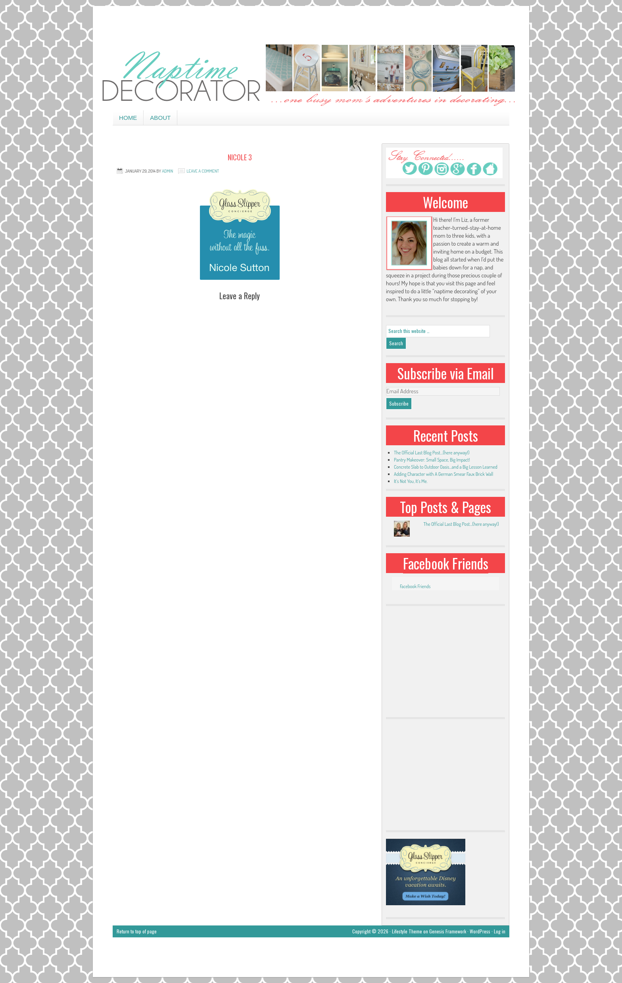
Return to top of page (137, 931)
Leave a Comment (203, 171)
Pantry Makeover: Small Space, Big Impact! (432, 460)
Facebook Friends (445, 563)
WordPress (480, 931)
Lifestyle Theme (407, 931)
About (160, 117)
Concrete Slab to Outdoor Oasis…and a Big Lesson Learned (445, 467)
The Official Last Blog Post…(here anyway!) (431, 453)
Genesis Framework (447, 931)
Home (128, 117)
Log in (499, 931)
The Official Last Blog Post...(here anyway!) (461, 524)
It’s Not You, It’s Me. (411, 481)
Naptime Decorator (311, 76)
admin (167, 171)
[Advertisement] (311, 24)
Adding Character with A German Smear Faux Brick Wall (443, 474)
